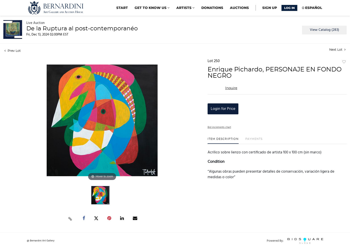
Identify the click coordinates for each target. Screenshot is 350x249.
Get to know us (152, 8)
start (122, 8)
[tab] (223, 140)
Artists (185, 8)
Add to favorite (344, 62)
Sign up (269, 8)
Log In (289, 8)
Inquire (231, 88)
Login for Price (223, 109)
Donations (212, 8)
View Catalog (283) (324, 30)
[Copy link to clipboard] (70, 218)
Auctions (239, 8)
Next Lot (337, 49)
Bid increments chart (219, 127)
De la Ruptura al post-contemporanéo (82, 28)
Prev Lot (12, 50)
